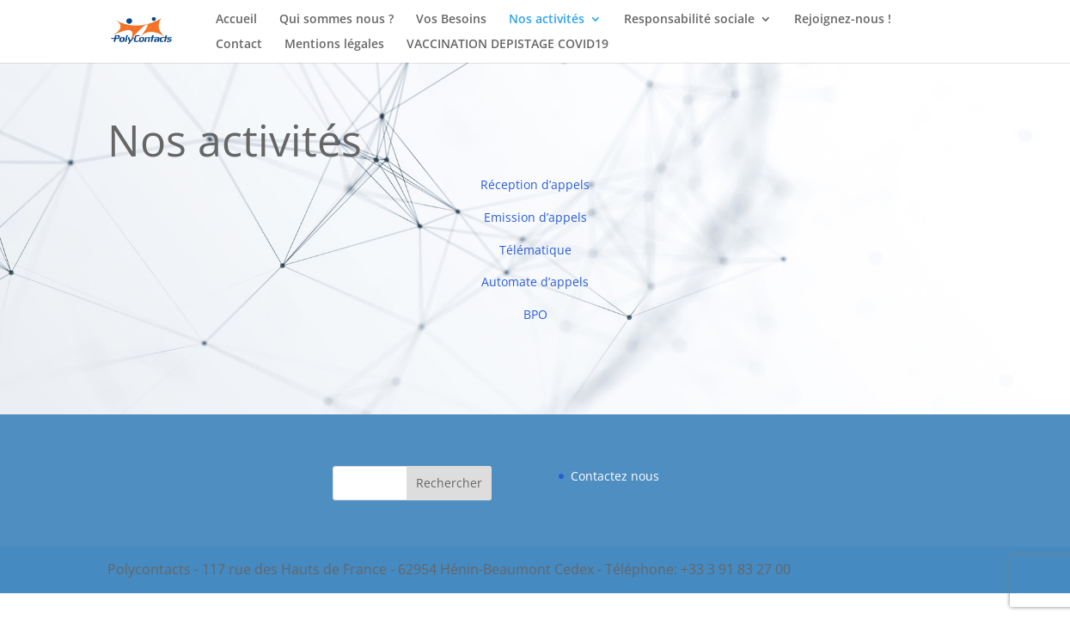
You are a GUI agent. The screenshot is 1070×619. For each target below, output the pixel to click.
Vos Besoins (451, 20)
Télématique (535, 250)
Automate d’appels (535, 281)
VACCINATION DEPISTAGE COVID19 (507, 45)
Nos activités (546, 20)
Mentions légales (334, 45)
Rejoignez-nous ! (842, 20)
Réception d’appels (535, 184)
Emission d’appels (535, 217)
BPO (535, 314)
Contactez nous (615, 476)
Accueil (236, 20)
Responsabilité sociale (689, 20)
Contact (239, 45)
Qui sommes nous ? (336, 20)
